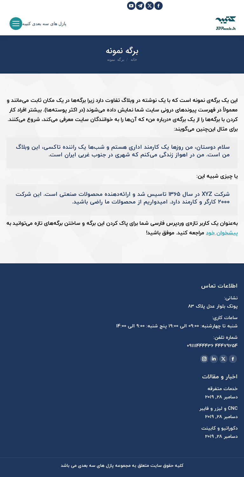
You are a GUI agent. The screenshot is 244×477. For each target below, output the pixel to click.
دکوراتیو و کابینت (219, 428)
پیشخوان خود (222, 233)
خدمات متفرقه (222, 389)
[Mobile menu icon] (16, 23)
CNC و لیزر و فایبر (218, 408)
